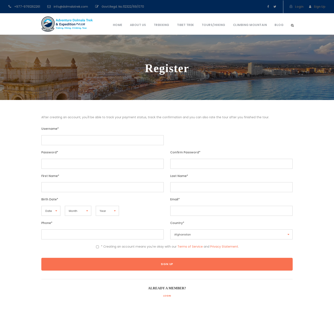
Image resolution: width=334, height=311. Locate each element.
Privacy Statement (224, 246)
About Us (138, 25)
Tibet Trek (185, 25)
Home (117, 25)
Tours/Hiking (213, 25)
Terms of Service (190, 246)
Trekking (161, 25)
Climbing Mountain (250, 25)
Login (167, 295)
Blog (279, 25)
